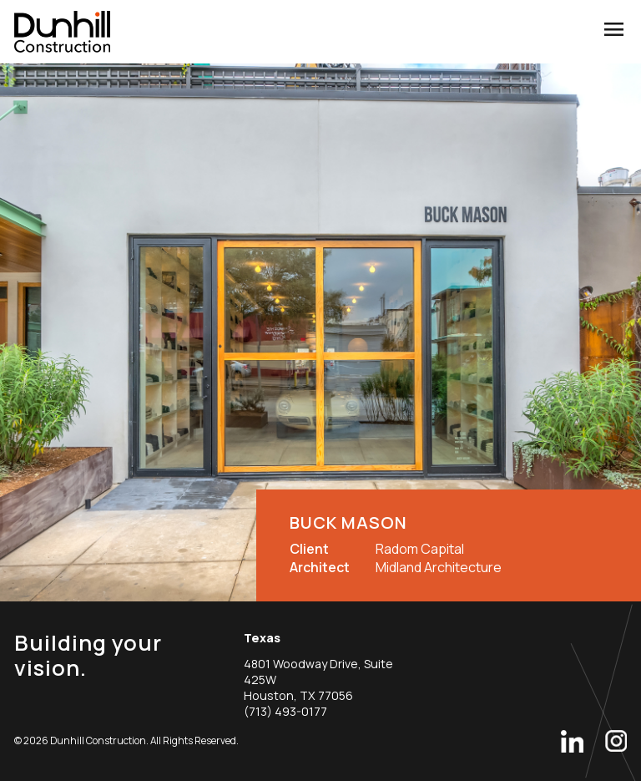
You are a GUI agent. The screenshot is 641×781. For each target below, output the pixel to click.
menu (614, 30)
